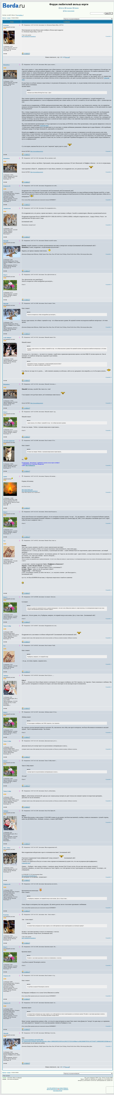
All (64, 57)
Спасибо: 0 (108, 36)
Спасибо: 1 (108, 430)
